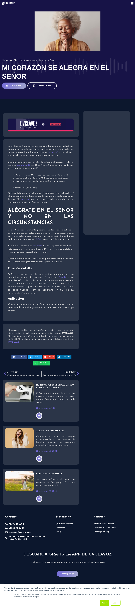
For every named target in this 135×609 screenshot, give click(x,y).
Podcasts (60, 528)
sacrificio (25, 199)
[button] (19, 357)
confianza (38, 246)
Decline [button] (115, 603)
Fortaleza (63, 278)
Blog (16, 60)
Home (5, 60)
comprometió (24, 165)
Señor (39, 239)
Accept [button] (104, 603)
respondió (54, 152)
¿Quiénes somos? (64, 524)
